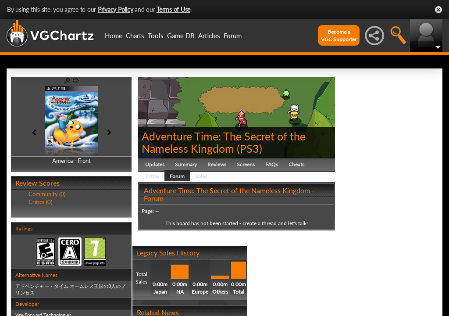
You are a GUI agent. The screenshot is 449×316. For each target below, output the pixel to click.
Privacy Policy (115, 9)
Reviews (216, 164)
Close (438, 9)
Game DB (181, 36)
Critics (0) (40, 201)
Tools (156, 36)
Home (113, 36)
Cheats (296, 164)
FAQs (271, 164)
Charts (135, 36)
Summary (186, 164)
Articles (209, 36)
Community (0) (47, 194)
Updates (154, 164)
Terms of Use (173, 9)
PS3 (249, 148)
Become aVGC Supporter (338, 36)
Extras (152, 176)
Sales (201, 176)
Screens (246, 164)
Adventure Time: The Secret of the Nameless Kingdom (224, 142)
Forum (233, 36)
